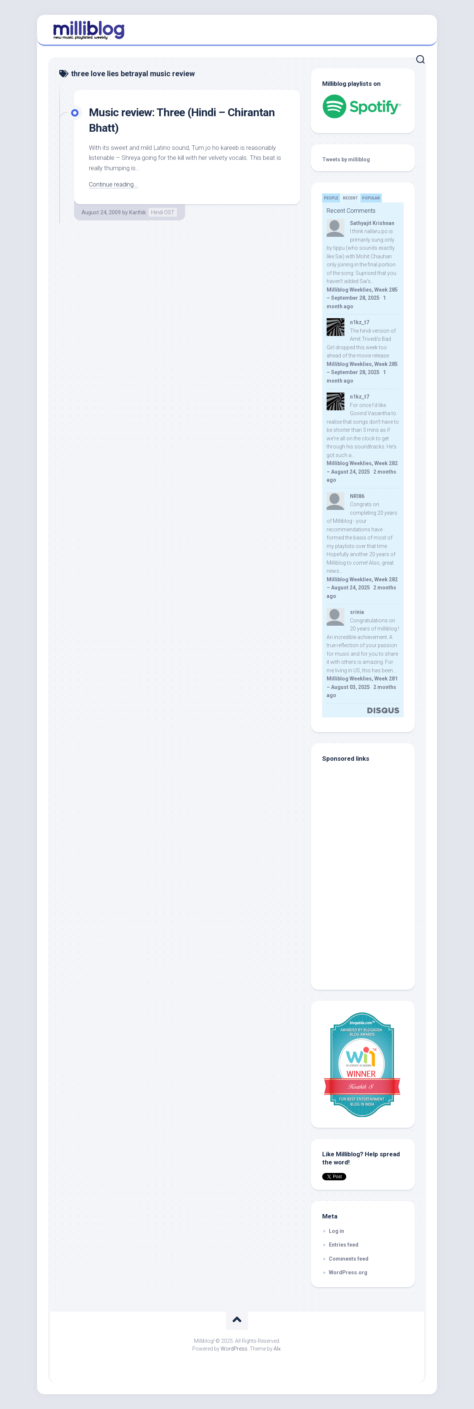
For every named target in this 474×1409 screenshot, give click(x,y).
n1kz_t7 (359, 322)
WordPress (234, 1349)
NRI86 (357, 496)
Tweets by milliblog (346, 159)
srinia (357, 612)
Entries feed (343, 1245)
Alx (277, 1349)
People (331, 198)
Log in (336, 1231)
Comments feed (348, 1259)
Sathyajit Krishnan (372, 223)
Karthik (137, 212)
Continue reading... (114, 184)
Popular (371, 198)
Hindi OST (162, 212)
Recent (350, 198)
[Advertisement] (368, 928)
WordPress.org (348, 1272)
